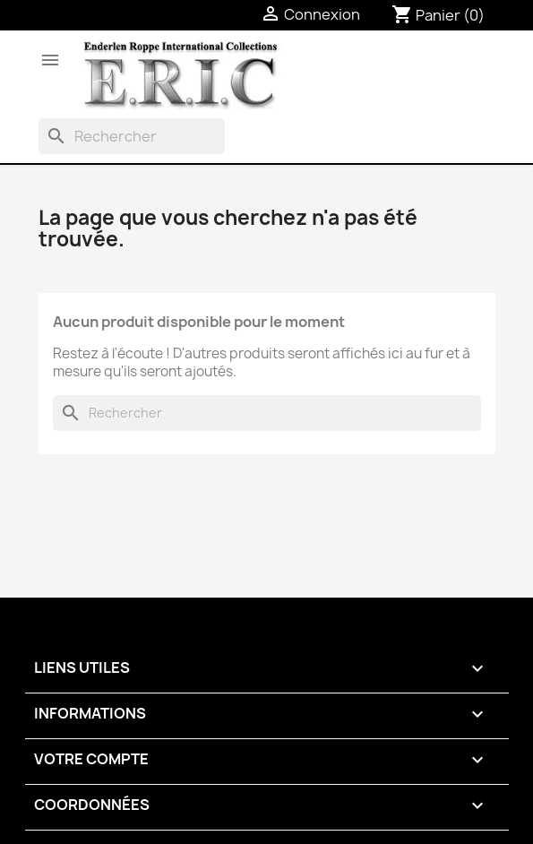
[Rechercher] (132, 136)
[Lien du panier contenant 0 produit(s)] (438, 15)
